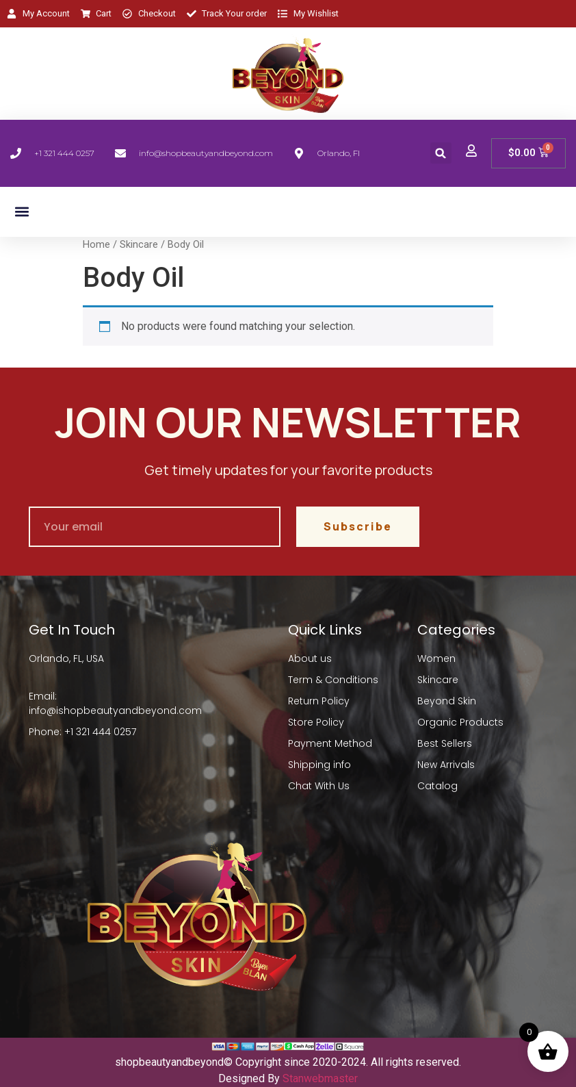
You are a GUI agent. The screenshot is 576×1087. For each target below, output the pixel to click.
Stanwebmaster (320, 1078)
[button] (440, 153)
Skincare (139, 244)
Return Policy (319, 701)
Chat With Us (319, 786)
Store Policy (316, 722)
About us (310, 658)
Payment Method (330, 743)
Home (96, 244)
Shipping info (319, 764)
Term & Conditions (333, 680)
